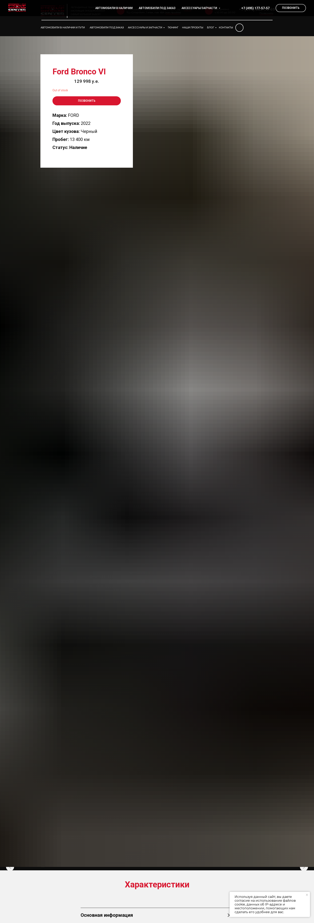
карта (187, 9)
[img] (239, 28)
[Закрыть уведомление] (307, 895)
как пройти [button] (173, 12)
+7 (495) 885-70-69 (257, 9)
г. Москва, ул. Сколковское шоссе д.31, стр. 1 (154, 9)
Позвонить (266, 13)
